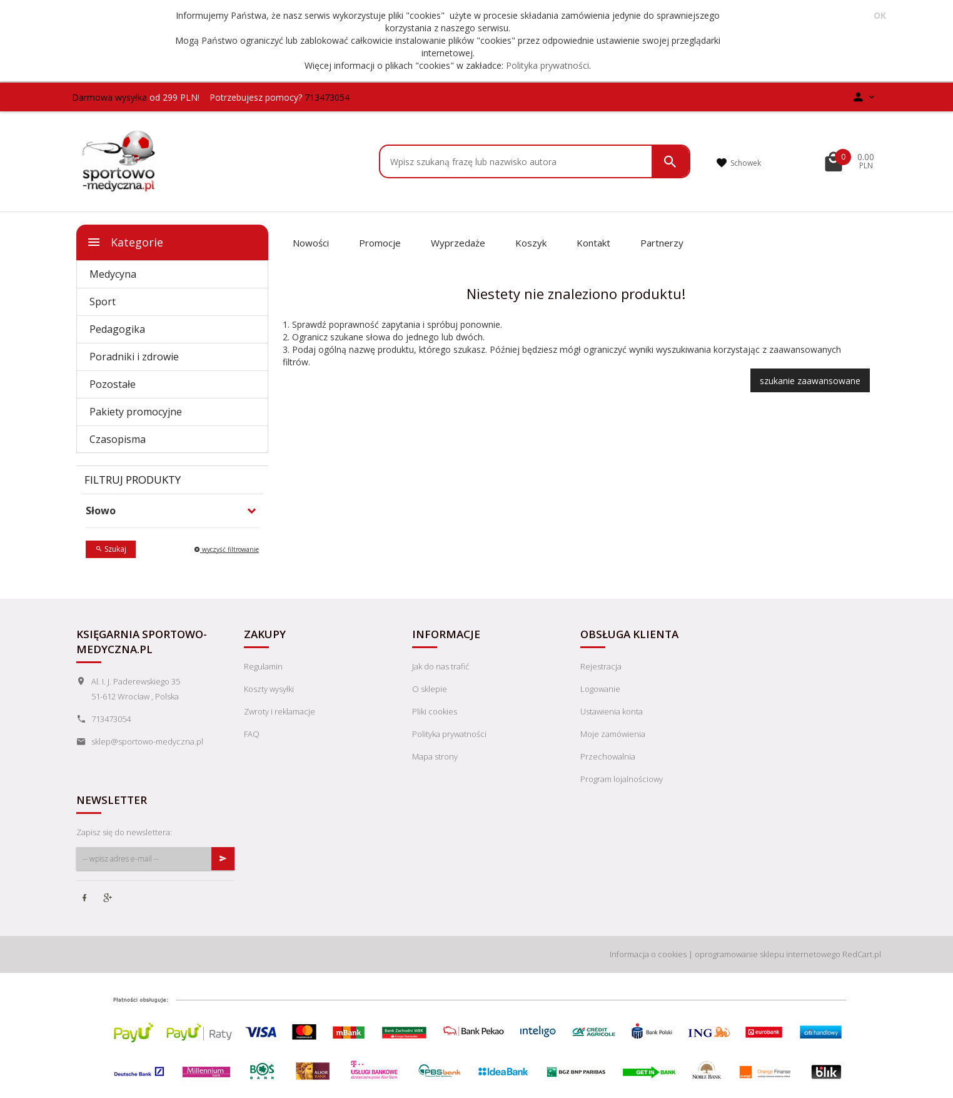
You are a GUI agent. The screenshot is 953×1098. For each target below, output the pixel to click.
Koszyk (531, 242)
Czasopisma (117, 439)
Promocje (380, 242)
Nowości (311, 242)
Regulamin (263, 666)
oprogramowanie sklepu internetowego (767, 954)
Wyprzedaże (458, 242)
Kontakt (593, 242)
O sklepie (429, 688)
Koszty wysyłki (269, 688)
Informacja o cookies (648, 954)
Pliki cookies (434, 711)
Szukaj (110, 549)
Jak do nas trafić (440, 666)
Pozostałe (112, 384)
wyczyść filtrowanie (226, 549)
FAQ (252, 734)
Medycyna (112, 274)
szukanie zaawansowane (810, 381)
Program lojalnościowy (621, 779)
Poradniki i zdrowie (134, 356)
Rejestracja (601, 666)
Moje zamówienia (612, 734)
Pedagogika (117, 329)
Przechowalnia (607, 756)
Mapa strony (435, 756)
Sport (102, 301)
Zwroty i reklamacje (279, 711)
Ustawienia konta (611, 711)
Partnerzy (661, 242)
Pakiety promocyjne (135, 412)
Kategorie (124, 242)
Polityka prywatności (547, 65)
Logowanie (600, 688)
